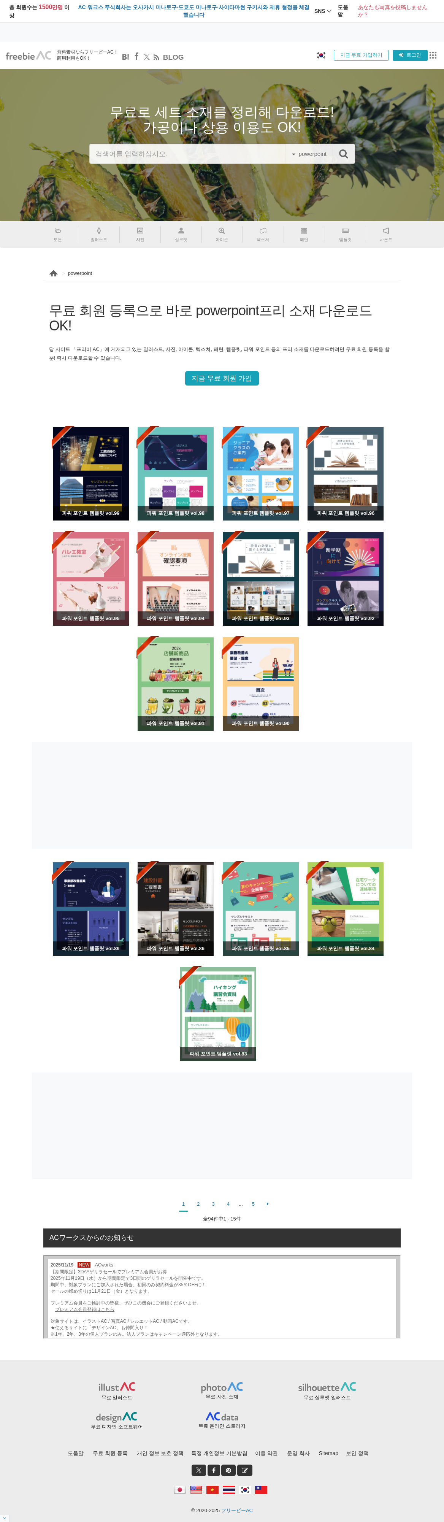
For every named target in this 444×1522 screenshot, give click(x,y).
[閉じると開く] (5, 1518)
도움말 (76, 1453)
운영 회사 (298, 1453)
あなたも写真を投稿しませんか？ (392, 11)
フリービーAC (237, 1510)
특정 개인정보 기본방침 (219, 1453)
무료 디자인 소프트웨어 (117, 1427)
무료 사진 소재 (222, 1397)
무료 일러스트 (117, 1397)
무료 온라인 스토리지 (222, 1426)
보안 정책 (357, 1453)
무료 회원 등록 (110, 1453)
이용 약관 (266, 1453)
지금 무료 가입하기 (361, 55)
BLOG (173, 57)
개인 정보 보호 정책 (160, 1453)
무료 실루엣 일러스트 (327, 1397)
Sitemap (328, 1453)
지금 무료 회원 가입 (222, 378)
